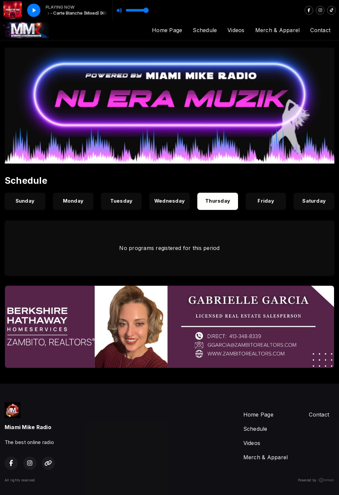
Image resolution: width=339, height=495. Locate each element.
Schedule (205, 30)
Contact (320, 30)
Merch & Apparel (277, 30)
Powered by (316, 480)
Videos (235, 30)
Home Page (167, 30)
